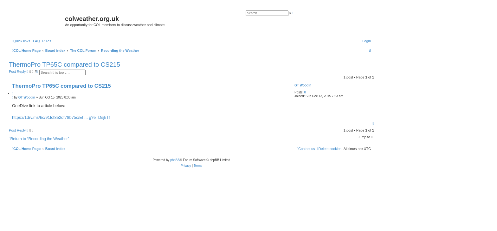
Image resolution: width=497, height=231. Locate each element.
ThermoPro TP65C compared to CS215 (64, 64)
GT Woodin (302, 85)
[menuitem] (36, 41)
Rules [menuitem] (46, 41)
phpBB (175, 160)
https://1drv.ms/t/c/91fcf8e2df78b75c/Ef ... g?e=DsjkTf (61, 117)
